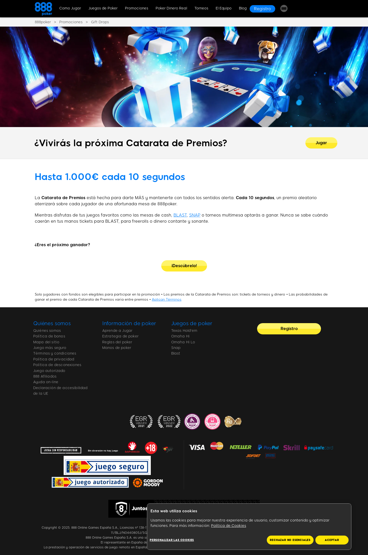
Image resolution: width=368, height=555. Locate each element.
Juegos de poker (192, 323)
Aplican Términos (166, 299)
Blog (243, 8)
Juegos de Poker (103, 8)
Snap (176, 348)
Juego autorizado (49, 371)
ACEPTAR (332, 540)
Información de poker (129, 323)
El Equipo (224, 8)
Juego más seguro (49, 348)
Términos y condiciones (54, 353)
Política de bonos (49, 336)
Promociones (136, 8)
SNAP (194, 215)
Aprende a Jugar (117, 331)
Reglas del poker (117, 342)
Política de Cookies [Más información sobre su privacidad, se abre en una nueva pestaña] (228, 526)
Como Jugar (70, 8)
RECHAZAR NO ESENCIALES (290, 540)
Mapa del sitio (46, 342)
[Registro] (262, 9)
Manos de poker (116, 348)
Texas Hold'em (184, 331)
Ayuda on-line (45, 382)
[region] (249, 526)
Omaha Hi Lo (183, 342)
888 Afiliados (44, 376)
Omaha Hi (180, 336)
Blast (175, 353)
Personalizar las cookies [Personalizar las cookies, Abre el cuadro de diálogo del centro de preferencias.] (172, 540)
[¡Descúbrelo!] (184, 265)
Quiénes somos (52, 323)
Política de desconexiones (57, 365)
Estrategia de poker (120, 336)
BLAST (180, 215)
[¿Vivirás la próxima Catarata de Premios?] (321, 143)
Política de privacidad (53, 359)
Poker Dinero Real (171, 8)
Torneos (201, 8)
